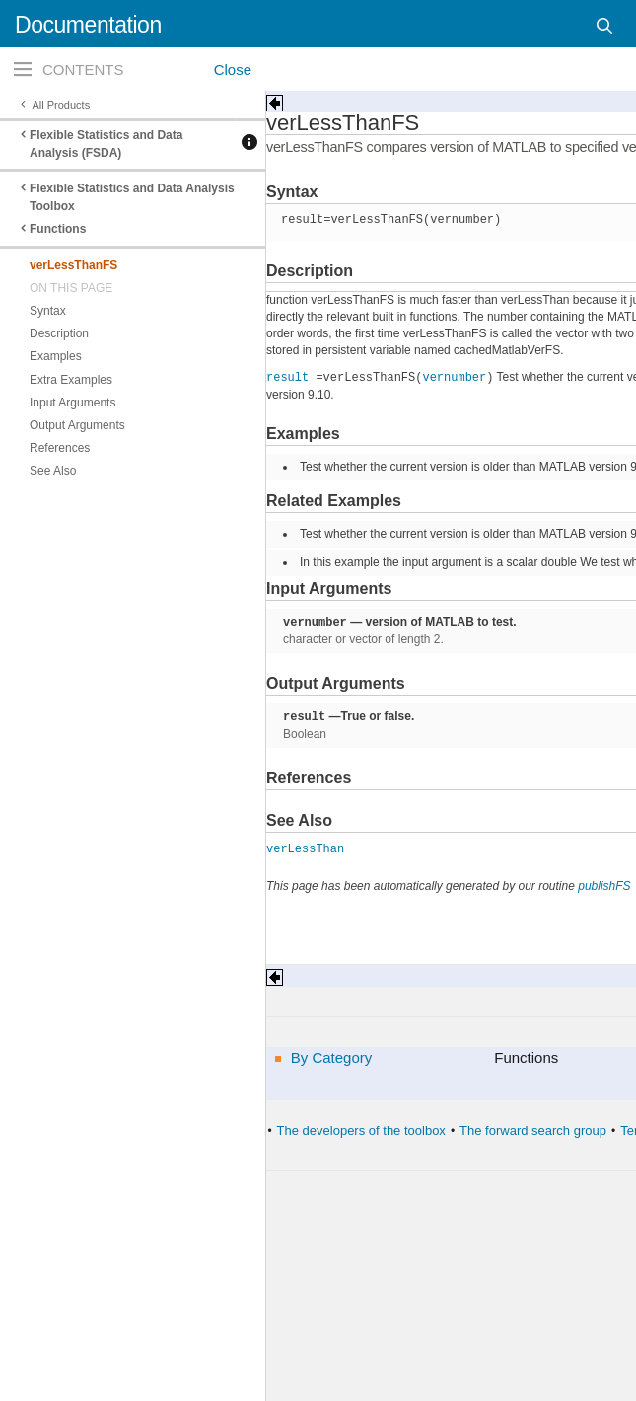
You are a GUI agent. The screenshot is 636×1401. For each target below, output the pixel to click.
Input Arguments (72, 402)
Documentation (88, 24)
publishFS (604, 886)
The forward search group (532, 1130)
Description (59, 333)
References (60, 448)
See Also (53, 471)
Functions (58, 229)
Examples (56, 356)
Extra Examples (71, 380)
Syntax (48, 311)
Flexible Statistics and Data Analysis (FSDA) (106, 144)
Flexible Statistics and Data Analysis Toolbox (132, 197)
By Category (332, 1057)
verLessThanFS (73, 265)
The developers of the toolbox (361, 1130)
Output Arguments (77, 425)
